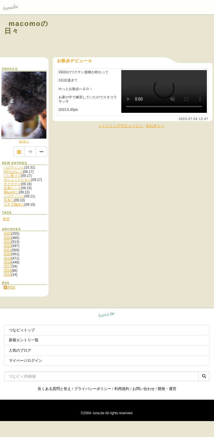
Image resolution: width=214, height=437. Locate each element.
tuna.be (106, 315)
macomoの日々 (26, 27)
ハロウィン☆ (14, 168)
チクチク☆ (12, 184)
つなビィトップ (22, 330)
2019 (7, 258)
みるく (24, 141)
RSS (9, 287)
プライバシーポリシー (92, 389)
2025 (7, 234)
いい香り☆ (12, 176)
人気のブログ (20, 350)
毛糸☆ (9, 200)
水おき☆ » (155, 126)
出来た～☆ (12, 188)
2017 (7, 266)
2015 (7, 275)
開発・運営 (167, 389)
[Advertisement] (140, 36)
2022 (7, 246)
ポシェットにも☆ (17, 180)
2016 (7, 271)
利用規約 (121, 389)
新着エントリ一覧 (24, 340)
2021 (7, 250)
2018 (7, 262)
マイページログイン (25, 360)
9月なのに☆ (13, 172)
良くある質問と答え (54, 389)
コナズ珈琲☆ (14, 205)
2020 (7, 254)
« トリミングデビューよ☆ (121, 126)
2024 (7, 238)
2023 (7, 242)
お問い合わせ (143, 389)
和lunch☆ (11, 192)
